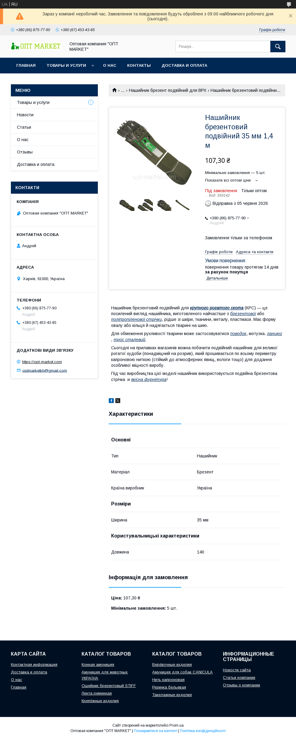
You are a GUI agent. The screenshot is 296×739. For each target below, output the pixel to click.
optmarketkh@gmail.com (44, 370)
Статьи (24, 127)
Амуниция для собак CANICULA (182, 672)
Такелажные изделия (172, 694)
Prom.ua (176, 725)
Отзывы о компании (241, 685)
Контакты (139, 65)
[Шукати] (277, 46)
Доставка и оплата (184, 65)
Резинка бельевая (169, 687)
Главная (26, 65)
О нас (109, 65)
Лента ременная (97, 693)
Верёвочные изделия (172, 664)
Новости (25, 114)
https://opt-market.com (42, 362)
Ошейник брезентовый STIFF (109, 685)
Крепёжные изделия (100, 701)
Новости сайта (237, 670)
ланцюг (274, 333)
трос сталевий (129, 339)
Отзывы (25, 152)
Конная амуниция (98, 664)
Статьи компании (239, 677)
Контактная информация (34, 664)
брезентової (243, 313)
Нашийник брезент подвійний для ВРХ (167, 90)
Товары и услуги (66, 65)
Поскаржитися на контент (155, 731)
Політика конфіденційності (203, 731)
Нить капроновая (168, 679)
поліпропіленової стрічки (136, 319)
